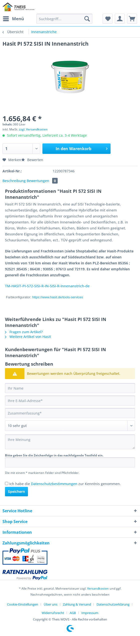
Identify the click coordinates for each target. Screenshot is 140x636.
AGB (73, 613)
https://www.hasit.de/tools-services (57, 297)
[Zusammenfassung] (70, 413)
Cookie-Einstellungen (22, 604)
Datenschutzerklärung (113, 604)
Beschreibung (14, 180)
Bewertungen (42, 180)
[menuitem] (13, 19)
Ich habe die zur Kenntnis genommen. (65, 483)
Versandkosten (98, 588)
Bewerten (32, 159)
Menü (13, 18)
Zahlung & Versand (77, 604)
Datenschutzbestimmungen (54, 483)
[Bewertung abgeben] (70, 426)
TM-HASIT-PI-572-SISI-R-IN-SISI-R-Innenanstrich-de (47, 286)
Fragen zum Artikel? (24, 331)
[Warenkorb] (132, 19)
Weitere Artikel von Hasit (28, 336)
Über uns (50, 604)
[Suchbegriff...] (64, 19)
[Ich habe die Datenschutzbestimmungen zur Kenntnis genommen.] (6, 483)
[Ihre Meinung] (70, 441)
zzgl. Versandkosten (33, 129)
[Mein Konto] (120, 19)
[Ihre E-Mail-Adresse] (70, 401)
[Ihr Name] (70, 388)
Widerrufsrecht (53, 613)
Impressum (89, 613)
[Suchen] (87, 19)
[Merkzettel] (108, 19)
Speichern (16, 491)
